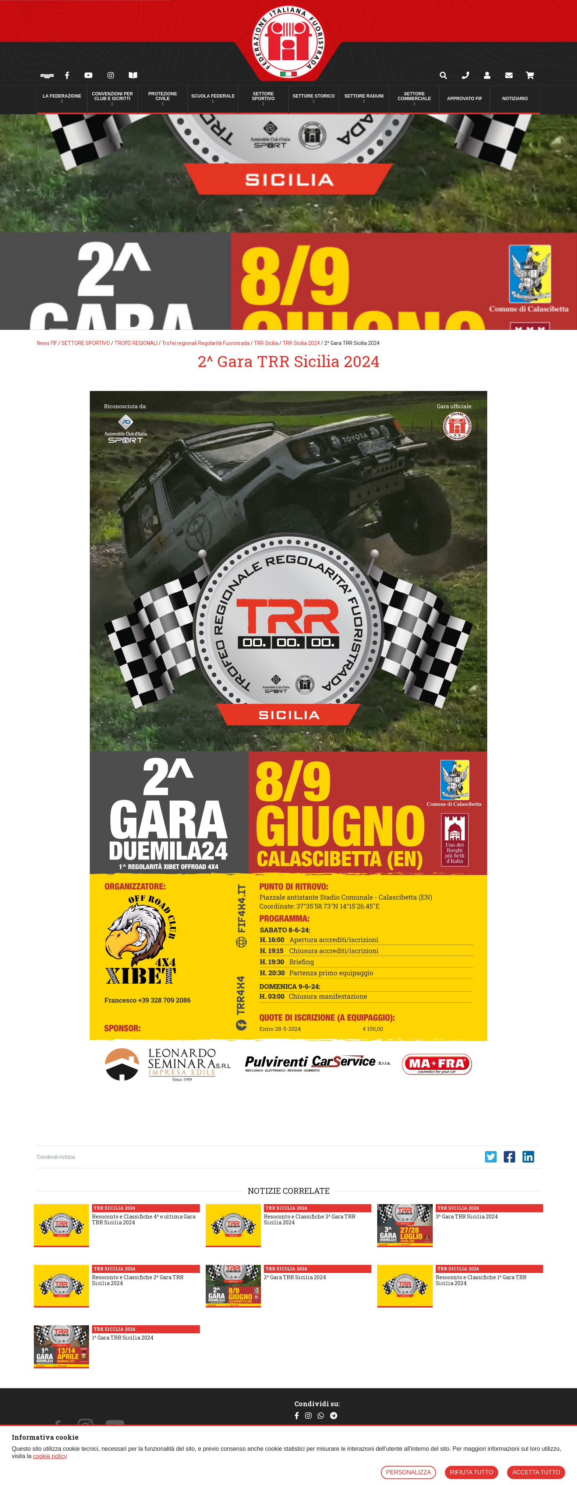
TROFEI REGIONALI (135, 343)
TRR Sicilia (266, 343)
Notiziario (515, 98)
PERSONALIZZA (408, 1472)
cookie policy (49, 1456)
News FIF (47, 343)
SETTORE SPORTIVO (85, 343)
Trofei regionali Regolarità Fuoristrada (205, 343)
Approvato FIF (464, 98)
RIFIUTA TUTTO (471, 1472)
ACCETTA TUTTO (536, 1472)
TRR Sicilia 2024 (301, 343)
